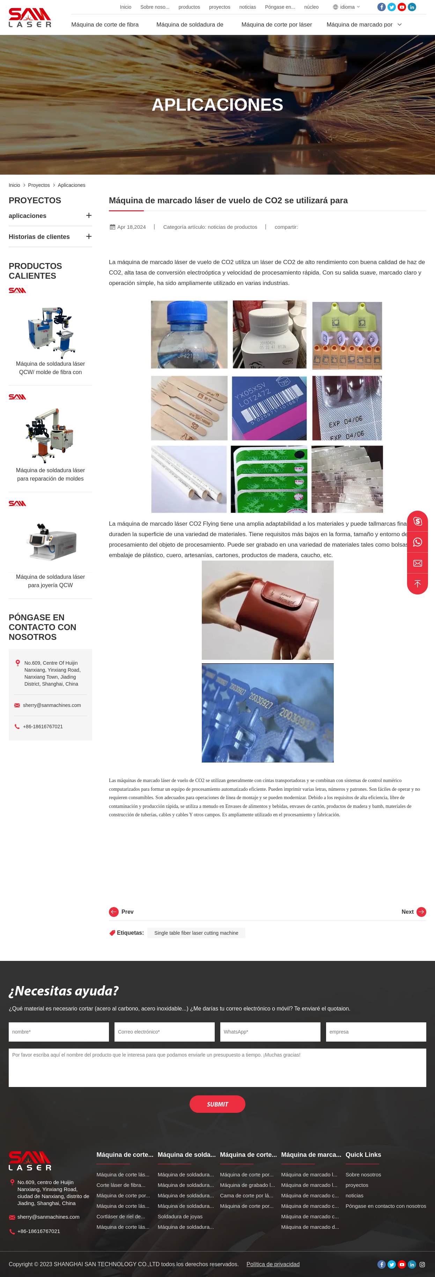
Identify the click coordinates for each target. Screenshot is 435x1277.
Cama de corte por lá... (246, 1195)
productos (189, 7)
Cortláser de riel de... (120, 1216)
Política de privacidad (273, 1264)
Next (413, 912)
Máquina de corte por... (123, 1195)
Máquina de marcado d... (310, 1227)
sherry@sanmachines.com (52, 705)
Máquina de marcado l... (309, 1174)
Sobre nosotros (363, 1174)
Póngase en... (280, 7)
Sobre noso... (154, 7)
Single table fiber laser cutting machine (196, 933)
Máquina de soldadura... (186, 1174)
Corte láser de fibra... (120, 1185)
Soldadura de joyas (180, 1216)
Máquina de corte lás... (122, 1174)
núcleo (311, 7)
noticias (247, 7)
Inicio (126, 7)
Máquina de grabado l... (247, 1185)
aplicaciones (72, 185)
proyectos (219, 7)
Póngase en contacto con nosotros (386, 1206)
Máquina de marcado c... (310, 1195)
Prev (121, 912)
